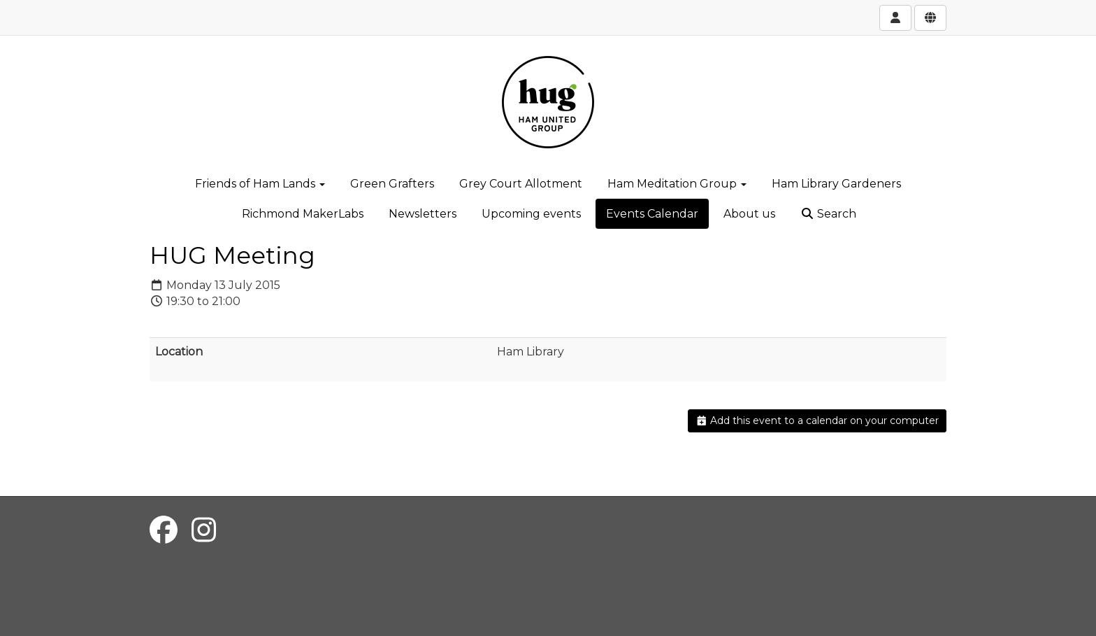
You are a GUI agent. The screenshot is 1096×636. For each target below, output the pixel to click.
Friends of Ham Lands (260, 183)
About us (749, 213)
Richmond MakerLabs (302, 213)
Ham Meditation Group (677, 183)
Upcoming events (531, 213)
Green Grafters (392, 183)
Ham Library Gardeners (836, 183)
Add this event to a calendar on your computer (817, 420)
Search (828, 213)
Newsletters (422, 213)
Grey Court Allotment (520, 183)
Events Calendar (652, 213)
